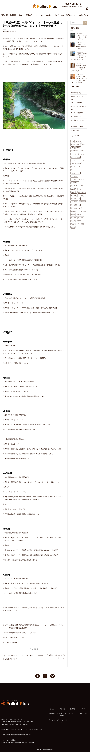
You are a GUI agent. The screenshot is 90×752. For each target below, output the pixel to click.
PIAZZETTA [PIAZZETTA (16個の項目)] (74, 151)
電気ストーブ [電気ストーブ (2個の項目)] (75, 224)
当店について (71, 15)
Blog (20, 15)
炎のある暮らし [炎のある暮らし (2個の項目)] (75, 205)
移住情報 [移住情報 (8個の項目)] (83, 211)
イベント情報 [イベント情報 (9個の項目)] (75, 154)
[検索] (86, 4)
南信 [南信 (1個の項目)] (79, 189)
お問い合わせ (84, 15)
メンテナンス (59, 15)
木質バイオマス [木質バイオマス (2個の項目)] (75, 198)
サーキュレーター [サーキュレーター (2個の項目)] (76, 167)
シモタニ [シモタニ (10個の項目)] (73, 170)
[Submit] (85, 23)
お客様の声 (28, 15)
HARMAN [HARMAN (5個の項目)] (78, 141)
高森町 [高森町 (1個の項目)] (73, 227)
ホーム (52, 709)
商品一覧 (4, 15)
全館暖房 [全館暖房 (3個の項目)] (73, 189)
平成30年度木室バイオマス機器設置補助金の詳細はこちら (23, 396)
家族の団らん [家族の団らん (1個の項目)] (82, 192)
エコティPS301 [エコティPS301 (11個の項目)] (75, 157)
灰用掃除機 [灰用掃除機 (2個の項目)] (82, 201)
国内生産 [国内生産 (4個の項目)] (73, 192)
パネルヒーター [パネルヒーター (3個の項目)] (75, 173)
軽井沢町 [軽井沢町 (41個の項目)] (80, 217)
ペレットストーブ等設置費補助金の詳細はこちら (20, 593)
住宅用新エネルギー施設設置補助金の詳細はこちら (21, 514)
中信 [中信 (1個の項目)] (82, 186)
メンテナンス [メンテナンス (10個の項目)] (75, 182)
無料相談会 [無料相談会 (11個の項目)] (74, 208)
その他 (72, 130)
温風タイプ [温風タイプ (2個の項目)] (74, 201)
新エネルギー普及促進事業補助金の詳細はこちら (20, 279)
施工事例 (13, 15)
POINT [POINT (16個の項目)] (81, 151)
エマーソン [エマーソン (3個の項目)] (74, 160)
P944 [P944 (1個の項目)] (83, 144)
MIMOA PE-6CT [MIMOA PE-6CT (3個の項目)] (75, 144)
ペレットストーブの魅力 (43, 15)
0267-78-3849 (73, 3)
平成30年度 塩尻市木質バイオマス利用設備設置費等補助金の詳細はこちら (29, 227)
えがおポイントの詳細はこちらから (15, 363)
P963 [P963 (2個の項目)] (72, 147)
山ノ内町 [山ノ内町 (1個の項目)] (80, 195)
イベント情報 (75, 102)
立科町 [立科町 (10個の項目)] (73, 214)
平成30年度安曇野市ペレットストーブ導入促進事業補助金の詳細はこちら (29, 312)
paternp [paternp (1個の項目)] (78, 147)
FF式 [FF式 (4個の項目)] (72, 141)
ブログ (83, 709)
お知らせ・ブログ (76, 96)
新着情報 (73, 92)
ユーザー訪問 (75, 113)
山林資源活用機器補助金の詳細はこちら (17, 458)
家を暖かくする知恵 (77, 120)
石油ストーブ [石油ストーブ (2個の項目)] (75, 211)
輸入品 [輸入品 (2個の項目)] (73, 221)
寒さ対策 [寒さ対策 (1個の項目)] (73, 195)
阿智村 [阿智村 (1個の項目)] (79, 221)
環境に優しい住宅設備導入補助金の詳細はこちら (20, 560)
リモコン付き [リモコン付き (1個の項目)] (75, 186)
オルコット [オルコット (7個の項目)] (82, 160)
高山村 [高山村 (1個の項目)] (82, 224)
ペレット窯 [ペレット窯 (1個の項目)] (74, 176)
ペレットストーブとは (78, 106)
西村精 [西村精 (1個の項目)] (79, 214)
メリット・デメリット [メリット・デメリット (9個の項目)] (77, 179)
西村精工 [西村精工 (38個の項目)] (73, 217)
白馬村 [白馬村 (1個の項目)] (81, 208)
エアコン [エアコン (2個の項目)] (83, 154)
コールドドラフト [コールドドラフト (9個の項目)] (76, 163)
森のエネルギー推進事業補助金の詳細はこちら (19, 429)
